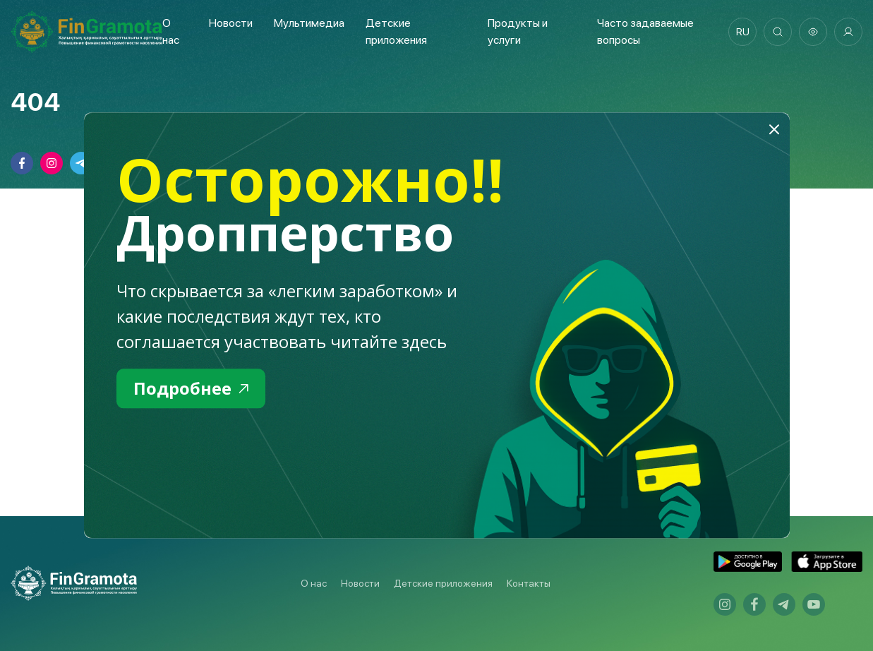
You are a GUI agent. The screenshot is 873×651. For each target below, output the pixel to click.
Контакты (528, 583)
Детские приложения (443, 583)
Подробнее (190, 388)
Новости (231, 23)
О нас (314, 583)
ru (742, 31)
